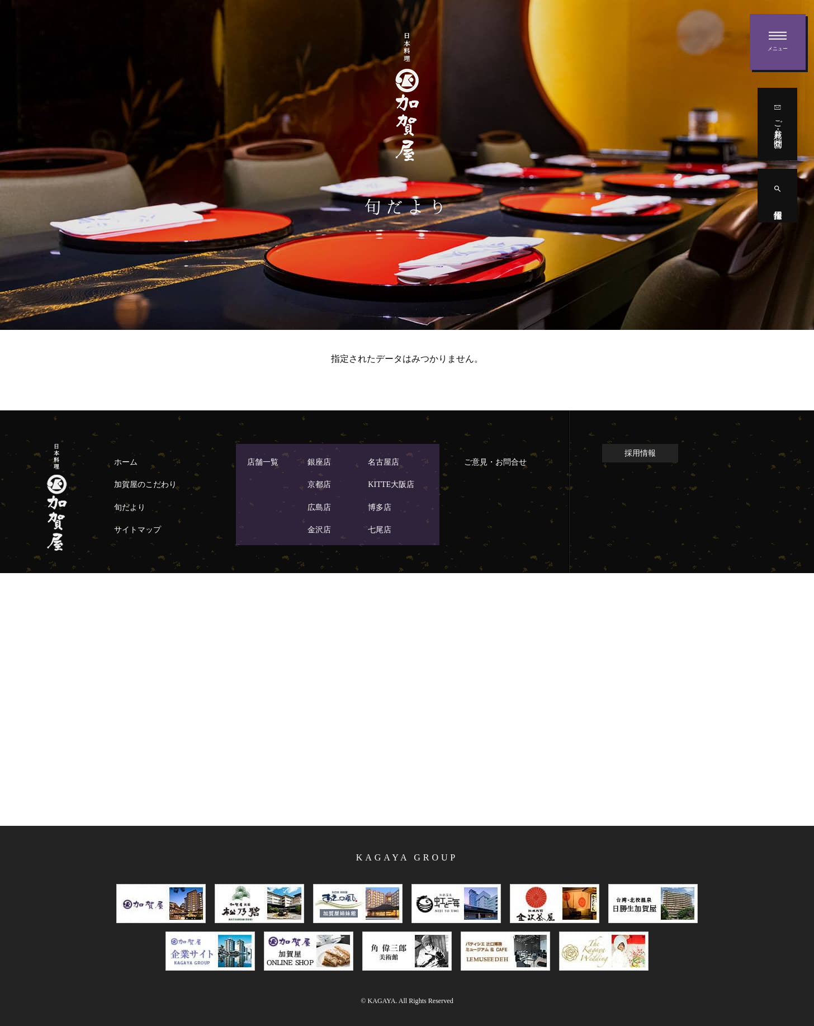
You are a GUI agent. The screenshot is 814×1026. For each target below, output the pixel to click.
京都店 (319, 484)
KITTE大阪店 (391, 484)
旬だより (129, 507)
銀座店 (319, 461)
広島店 (319, 507)
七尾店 (379, 529)
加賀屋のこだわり (145, 484)
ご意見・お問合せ (495, 461)
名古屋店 (383, 461)
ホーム (126, 461)
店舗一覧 (262, 461)
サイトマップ (137, 529)
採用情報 (640, 452)
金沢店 (319, 529)
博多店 (379, 507)
